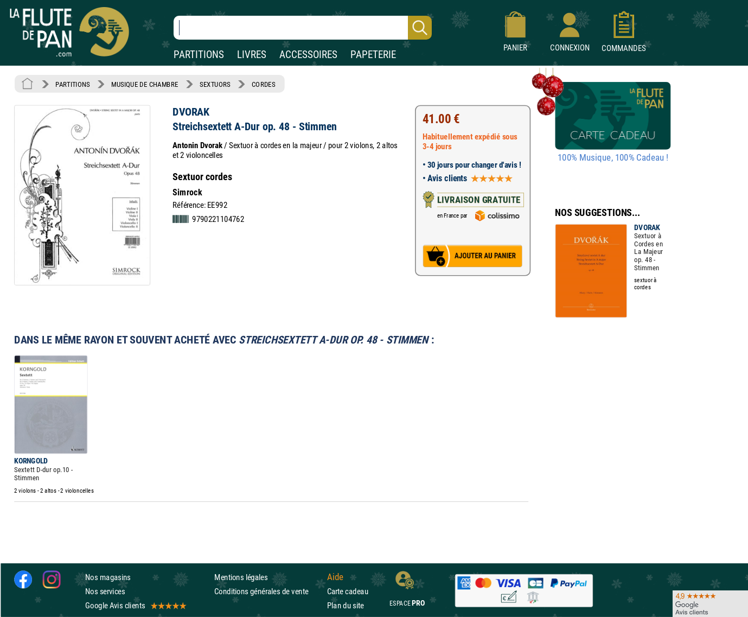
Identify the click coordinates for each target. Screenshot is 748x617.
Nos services (105, 591)
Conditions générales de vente (268, 591)
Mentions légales (240, 577)
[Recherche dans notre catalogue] (303, 28)
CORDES (263, 84)
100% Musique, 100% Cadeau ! (613, 157)
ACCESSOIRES (308, 54)
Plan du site (345, 605)
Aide (335, 576)
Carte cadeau (347, 591)
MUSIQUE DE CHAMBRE (144, 84)
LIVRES (251, 54)
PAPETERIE (373, 54)
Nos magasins (108, 577)
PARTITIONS (199, 54)
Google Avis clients (135, 605)
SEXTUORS (215, 84)
